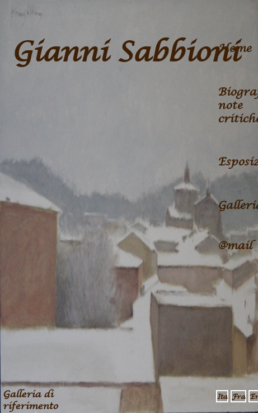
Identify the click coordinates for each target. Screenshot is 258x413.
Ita (222, 396)
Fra (238, 396)
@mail (235, 246)
